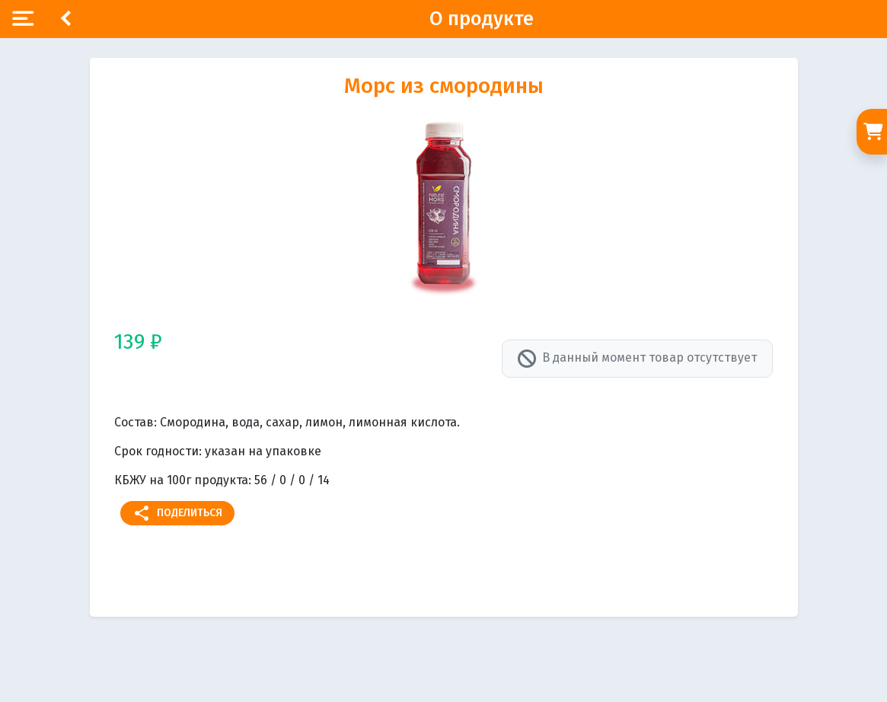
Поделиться (177, 513)
